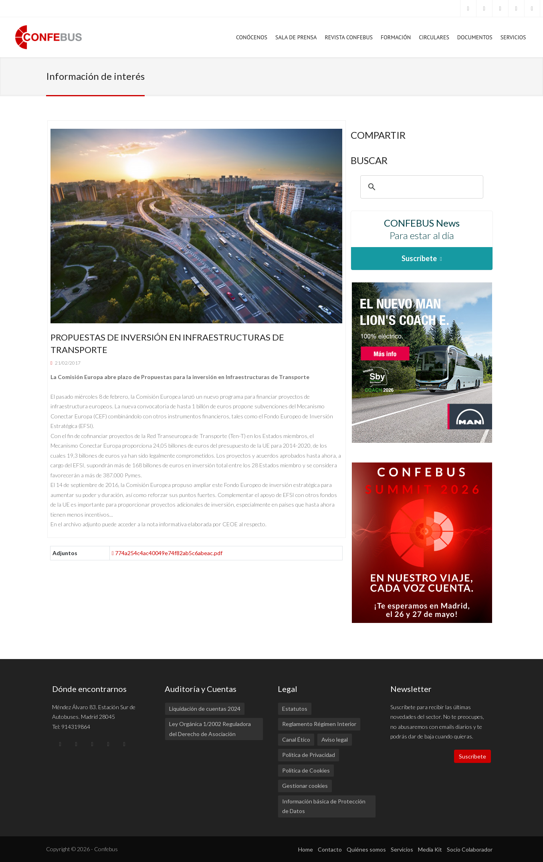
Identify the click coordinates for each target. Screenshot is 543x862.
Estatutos (294, 708)
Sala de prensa (296, 39)
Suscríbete (472, 756)
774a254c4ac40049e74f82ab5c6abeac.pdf (167, 553)
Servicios (513, 39)
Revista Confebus (349, 37)
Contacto (330, 849)
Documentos (475, 39)
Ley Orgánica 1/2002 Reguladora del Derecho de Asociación (210, 728)
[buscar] (420, 187)
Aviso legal (334, 739)
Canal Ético (296, 739)
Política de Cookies (306, 770)
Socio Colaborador (470, 849)
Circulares (434, 37)
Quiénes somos (366, 849)
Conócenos (251, 39)
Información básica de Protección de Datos (323, 806)
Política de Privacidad (308, 754)
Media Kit (430, 849)
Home (305, 849)
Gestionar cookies (305, 785)
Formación (396, 39)
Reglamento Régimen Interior (319, 723)
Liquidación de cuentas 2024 (204, 708)
